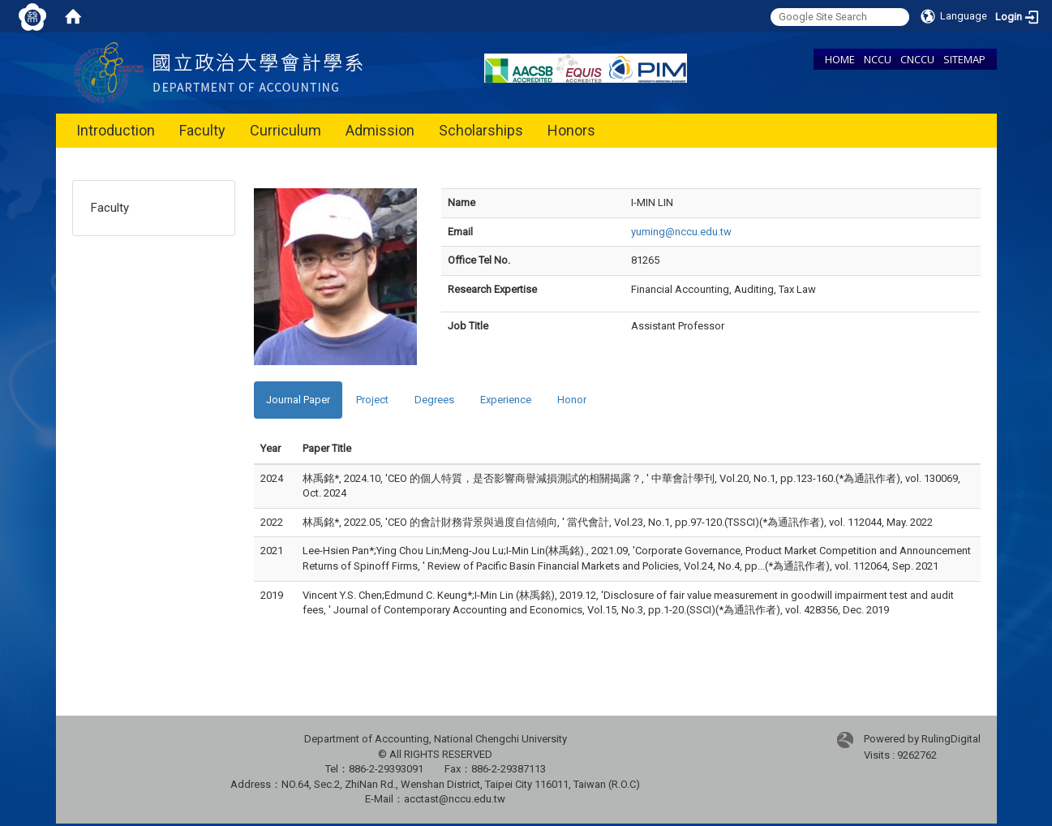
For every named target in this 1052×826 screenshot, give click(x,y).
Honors (571, 130)
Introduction (115, 130)
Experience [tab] (505, 400)
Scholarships (481, 130)
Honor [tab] (571, 400)
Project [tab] (372, 400)
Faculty (202, 130)
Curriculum (285, 130)
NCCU (877, 59)
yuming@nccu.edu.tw (681, 232)
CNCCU (917, 59)
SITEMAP (964, 59)
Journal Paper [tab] (298, 400)
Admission (380, 130)
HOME (840, 59)
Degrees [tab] (434, 400)
